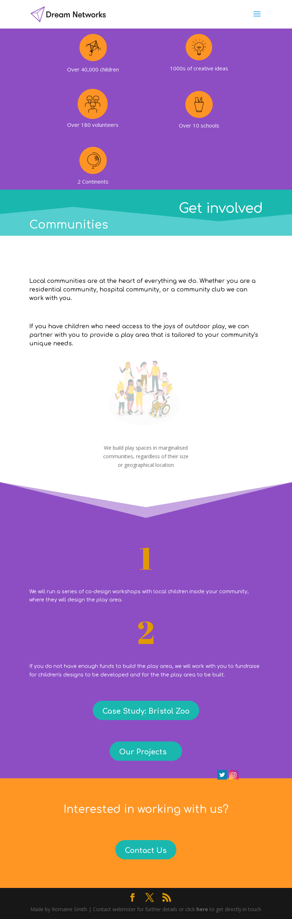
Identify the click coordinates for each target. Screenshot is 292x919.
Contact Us (146, 850)
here (202, 909)
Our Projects (143, 752)
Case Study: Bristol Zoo (146, 711)
